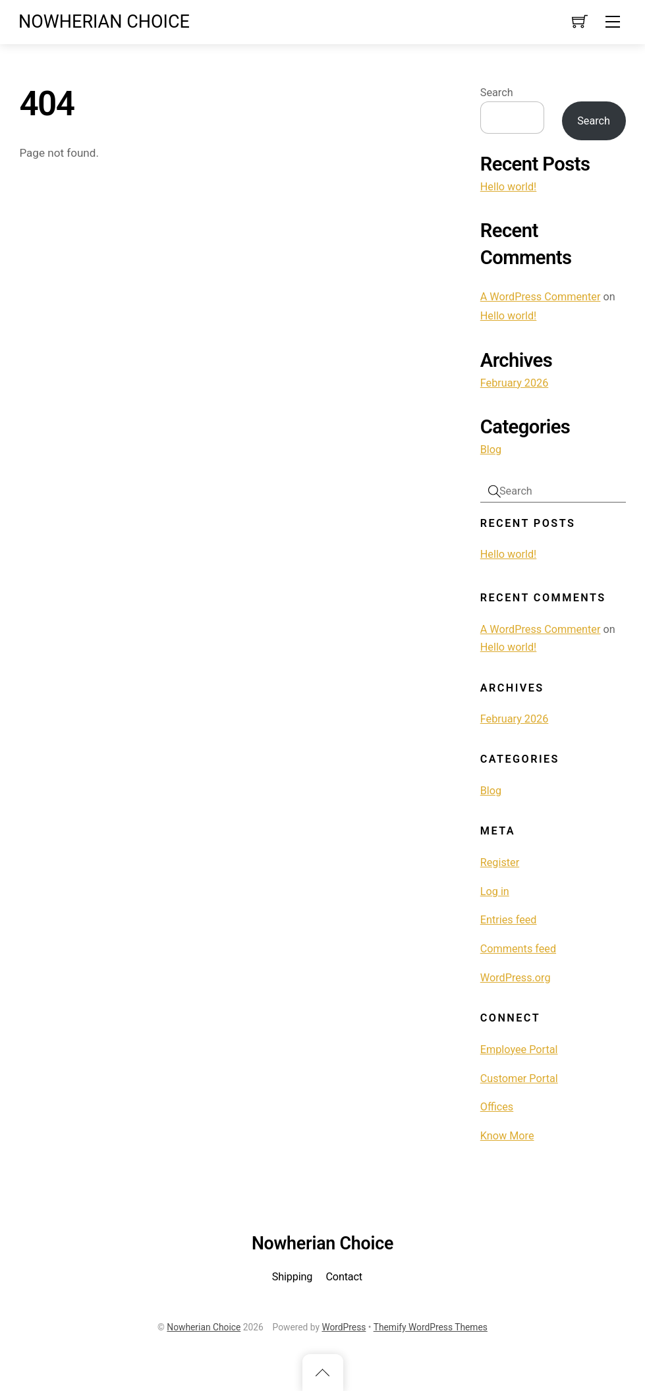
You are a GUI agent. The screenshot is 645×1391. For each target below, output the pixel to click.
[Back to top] (322, 1372)
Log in (494, 891)
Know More (507, 1136)
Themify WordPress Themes (431, 1327)
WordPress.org (515, 977)
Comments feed (518, 948)
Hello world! (508, 186)
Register (499, 862)
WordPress (344, 1327)
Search (496, 92)
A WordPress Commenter (540, 296)
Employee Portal (519, 1049)
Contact (343, 1276)
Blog (490, 449)
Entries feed (508, 920)
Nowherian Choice (203, 1327)
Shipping (292, 1276)
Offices (496, 1107)
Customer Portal (519, 1078)
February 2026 (514, 383)
